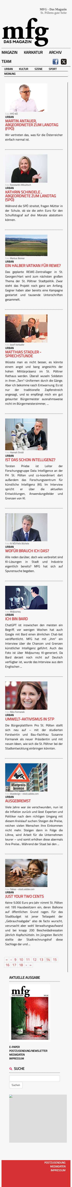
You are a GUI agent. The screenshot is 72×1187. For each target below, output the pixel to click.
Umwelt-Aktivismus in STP (29, 719)
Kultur (23, 69)
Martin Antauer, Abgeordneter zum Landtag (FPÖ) (31, 125)
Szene (38, 69)
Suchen (16, 1085)
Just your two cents (24, 896)
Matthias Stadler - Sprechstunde (23, 354)
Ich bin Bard (16, 619)
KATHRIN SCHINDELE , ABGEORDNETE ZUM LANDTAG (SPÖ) (30, 196)
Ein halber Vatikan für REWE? (33, 266)
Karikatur (33, 52)
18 (21, 964)
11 (28, 959)
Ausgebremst (18, 801)
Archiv (55, 52)
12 (34, 959)
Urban (8, 69)
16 (7, 964)
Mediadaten (17, 1055)
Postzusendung (54, 1162)
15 (55, 959)
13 (41, 959)
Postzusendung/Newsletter (28, 1051)
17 (14, 964)
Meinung (10, 74)
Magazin (9, 52)
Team (6, 61)
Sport (53, 69)
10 (21, 959)
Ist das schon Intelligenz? (30, 460)
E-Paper (14, 1047)
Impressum (16, 1058)
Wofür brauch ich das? (27, 551)
